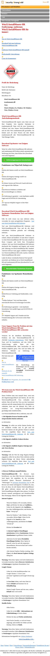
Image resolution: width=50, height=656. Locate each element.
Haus (2, 645)
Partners (4, 14)
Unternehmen (6, 10)
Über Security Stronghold (10, 21)
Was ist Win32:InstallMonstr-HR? (8, 365)
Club (3, 17)
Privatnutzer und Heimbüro (11, 7)
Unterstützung (18, 645)
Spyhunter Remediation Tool (20, 482)
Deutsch (45, 2)
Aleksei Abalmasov (26, 636)
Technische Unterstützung (16, 340)
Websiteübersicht (30, 647)
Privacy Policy (19, 647)
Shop (11, 645)
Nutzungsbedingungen (29, 645)
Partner (7, 645)
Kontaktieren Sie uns (43, 645)
